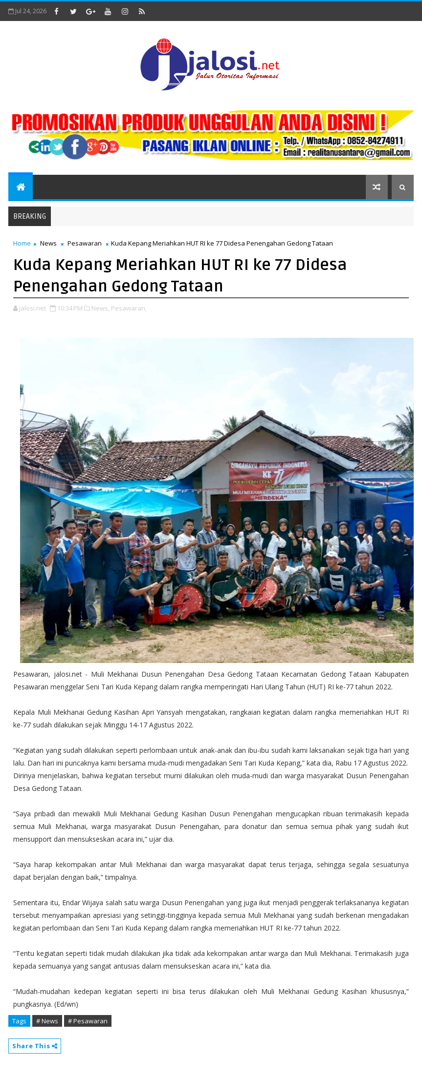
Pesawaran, (129, 308)
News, (100, 308)
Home (22, 243)
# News (47, 1020)
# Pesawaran (88, 1020)
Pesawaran (84, 243)
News (48, 243)
